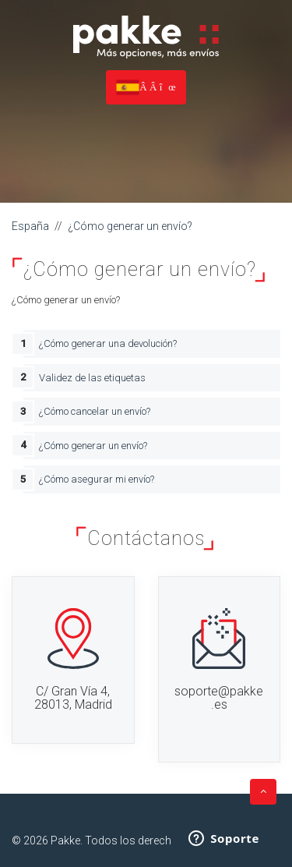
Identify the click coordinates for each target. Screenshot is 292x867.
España (30, 226)
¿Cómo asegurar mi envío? (96, 479)
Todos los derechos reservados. (165, 840)
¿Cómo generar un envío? (130, 226)
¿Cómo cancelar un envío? (94, 411)
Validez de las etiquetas (92, 378)
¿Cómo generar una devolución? (108, 343)
